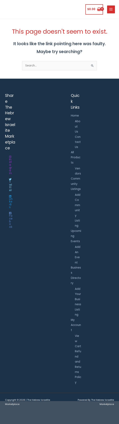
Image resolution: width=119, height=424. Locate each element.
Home (75, 116)
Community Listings (76, 184)
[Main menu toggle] (111, 9)
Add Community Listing (77, 210)
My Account (76, 325)
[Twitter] (10, 184)
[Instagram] (10, 165)
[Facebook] (10, 220)
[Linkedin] (10, 201)
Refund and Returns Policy (78, 366)
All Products (75, 157)
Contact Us (78, 142)
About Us (77, 126)
